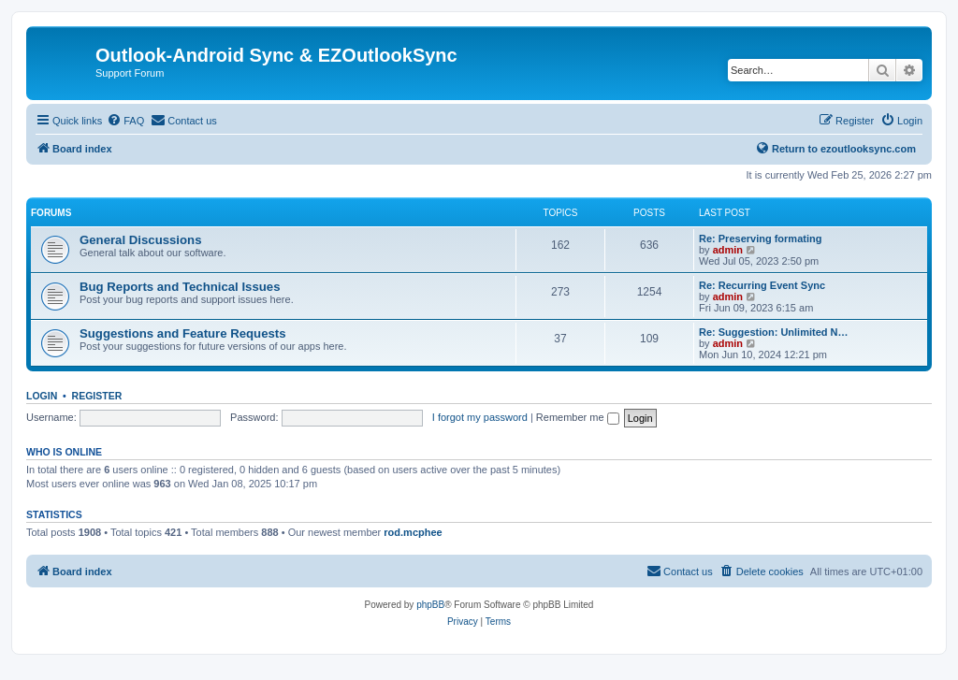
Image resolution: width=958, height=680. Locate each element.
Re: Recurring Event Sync (762, 285)
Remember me (577, 417)
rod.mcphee (413, 532)
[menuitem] (125, 120)
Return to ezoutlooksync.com (835, 147)
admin (728, 249)
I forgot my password (480, 417)
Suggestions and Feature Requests (183, 333)
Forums (51, 213)
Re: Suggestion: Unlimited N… (774, 332)
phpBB (430, 605)
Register (97, 395)
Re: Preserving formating (760, 238)
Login (41, 395)
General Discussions (140, 240)
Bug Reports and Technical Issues (180, 287)
